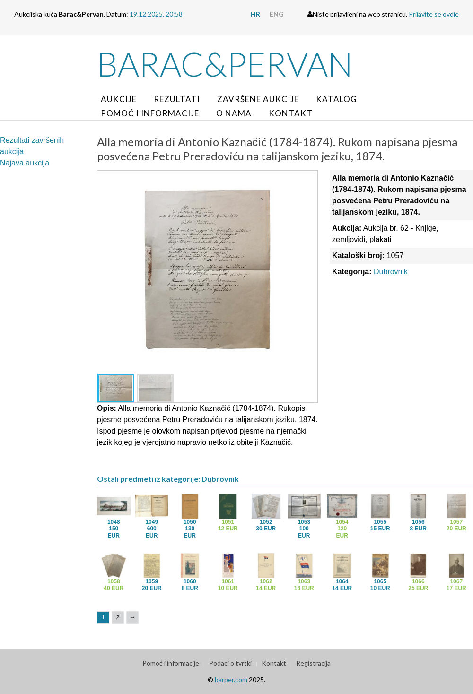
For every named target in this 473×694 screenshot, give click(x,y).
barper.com (231, 680)
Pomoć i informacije (150, 113)
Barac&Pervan (225, 64)
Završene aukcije (258, 99)
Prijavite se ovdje (434, 14)
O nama (234, 113)
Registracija (313, 663)
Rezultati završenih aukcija (32, 146)
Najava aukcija (24, 163)
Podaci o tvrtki (230, 663)
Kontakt (291, 113)
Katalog (336, 99)
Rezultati (177, 99)
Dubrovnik (391, 272)
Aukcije (119, 99)
